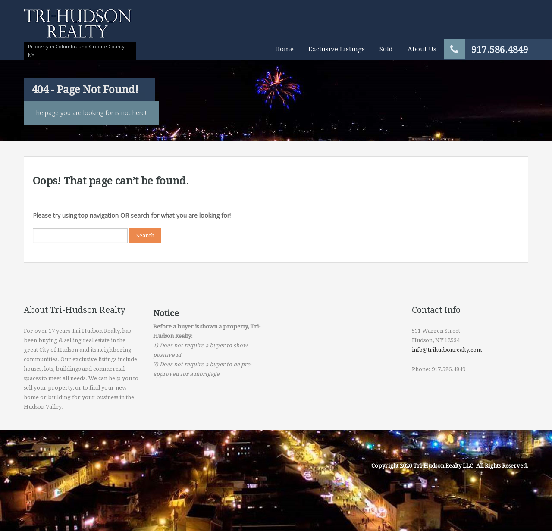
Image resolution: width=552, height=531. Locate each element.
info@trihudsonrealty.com (447, 350)
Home (284, 49)
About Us (422, 49)
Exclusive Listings (336, 49)
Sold (386, 49)
